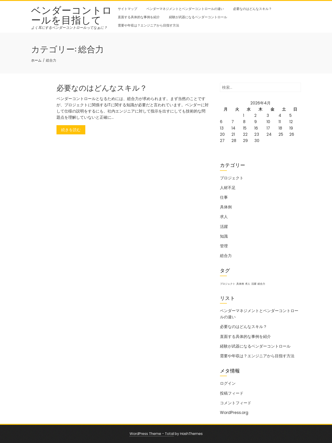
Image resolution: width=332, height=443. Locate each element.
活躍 (224, 226)
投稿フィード (231, 393)
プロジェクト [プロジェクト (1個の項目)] (227, 284)
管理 (224, 246)
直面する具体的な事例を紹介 (139, 16)
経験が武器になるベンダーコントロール (198, 16)
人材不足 (228, 187)
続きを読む (71, 130)
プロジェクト (231, 178)
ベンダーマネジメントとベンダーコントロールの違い (185, 8)
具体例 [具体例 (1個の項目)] (240, 284)
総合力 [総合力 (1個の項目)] (261, 284)
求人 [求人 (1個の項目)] (247, 284)
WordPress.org (234, 412)
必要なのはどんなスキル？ (252, 8)
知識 (224, 236)
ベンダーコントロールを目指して (71, 14)
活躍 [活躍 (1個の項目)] (253, 284)
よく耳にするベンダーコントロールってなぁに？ (69, 27)
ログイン (228, 383)
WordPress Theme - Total (152, 433)
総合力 (226, 255)
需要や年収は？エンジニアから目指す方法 (148, 25)
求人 (224, 216)
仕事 (224, 197)
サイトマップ (127, 8)
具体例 (226, 207)
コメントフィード (235, 403)
